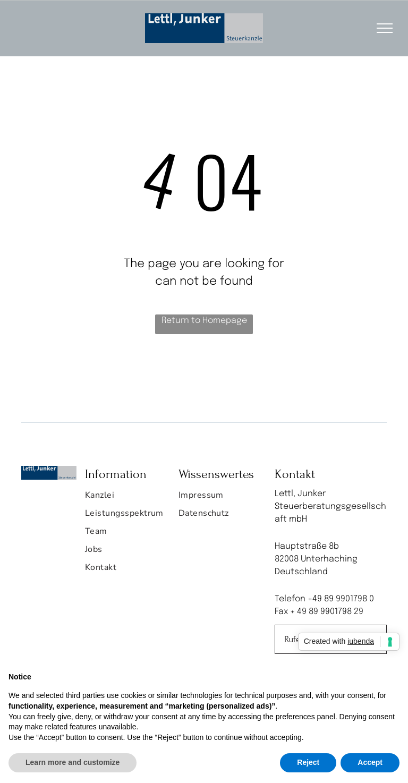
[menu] (384, 28)
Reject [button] (308, 762)
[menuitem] (124, 498)
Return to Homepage (204, 320)
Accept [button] (370, 762)
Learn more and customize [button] (73, 762)
